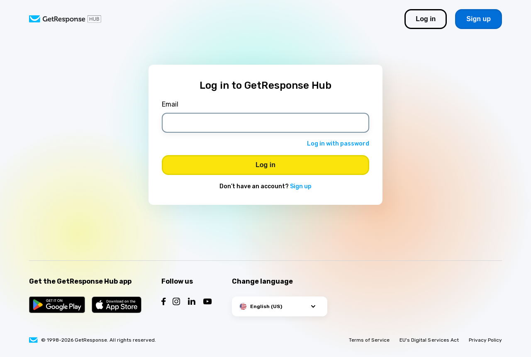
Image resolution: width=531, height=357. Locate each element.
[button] (279, 306)
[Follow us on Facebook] (163, 302)
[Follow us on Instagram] (176, 302)
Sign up (301, 186)
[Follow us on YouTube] (207, 302)
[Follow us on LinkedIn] (192, 302)
